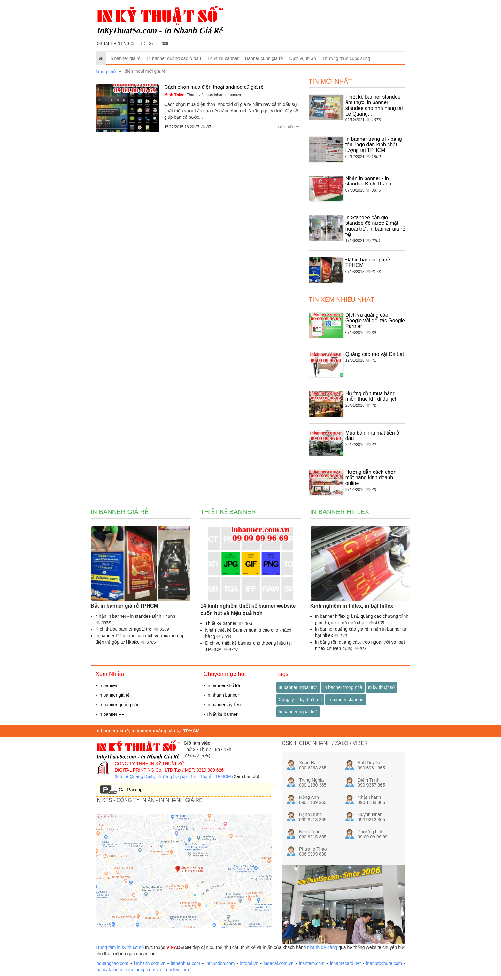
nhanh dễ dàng (322, 947)
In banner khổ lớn (223, 685)
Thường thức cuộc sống (346, 58)
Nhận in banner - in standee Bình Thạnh (368, 181)
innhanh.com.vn (150, 963)
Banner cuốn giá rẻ (264, 58)
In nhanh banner (221, 695)
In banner (106, 685)
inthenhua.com (185, 963)
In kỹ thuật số (381, 687)
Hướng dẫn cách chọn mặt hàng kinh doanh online (371, 477)
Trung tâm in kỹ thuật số (120, 947)
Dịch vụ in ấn (302, 58)
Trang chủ (106, 71)
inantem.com (312, 963)
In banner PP (110, 714)
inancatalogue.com (114, 969)
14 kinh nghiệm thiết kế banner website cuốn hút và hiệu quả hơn (248, 609)
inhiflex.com (177, 969)
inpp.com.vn (149, 969)
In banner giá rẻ (125, 58)
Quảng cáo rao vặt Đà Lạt (374, 354)
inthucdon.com (220, 963)
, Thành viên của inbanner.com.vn (203, 95)
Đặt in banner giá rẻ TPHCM (124, 606)
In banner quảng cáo (118, 704)
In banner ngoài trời (298, 687)
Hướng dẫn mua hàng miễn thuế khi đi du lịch (371, 396)
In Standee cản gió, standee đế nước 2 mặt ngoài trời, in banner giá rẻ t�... (375, 226)
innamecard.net (345, 963)
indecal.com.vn (278, 963)
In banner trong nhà (342, 687)
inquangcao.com (112, 963)
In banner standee (346, 699)
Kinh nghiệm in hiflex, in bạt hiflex (351, 606)
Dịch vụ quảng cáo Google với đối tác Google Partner (375, 320)
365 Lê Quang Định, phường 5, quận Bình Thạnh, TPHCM (173, 776)
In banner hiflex (339, 511)
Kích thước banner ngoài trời (125, 629)
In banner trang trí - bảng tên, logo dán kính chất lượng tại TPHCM (373, 144)
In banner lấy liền (222, 704)
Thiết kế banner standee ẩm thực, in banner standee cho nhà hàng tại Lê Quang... (374, 105)
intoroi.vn (249, 963)
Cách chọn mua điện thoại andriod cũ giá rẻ (214, 87)
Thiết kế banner (223, 58)
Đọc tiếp (288, 127)
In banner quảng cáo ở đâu (174, 58)
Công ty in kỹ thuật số (300, 699)
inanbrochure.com (384, 963)
